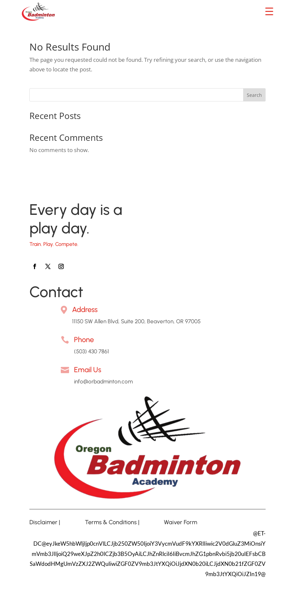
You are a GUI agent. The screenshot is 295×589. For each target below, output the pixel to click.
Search (254, 95)
